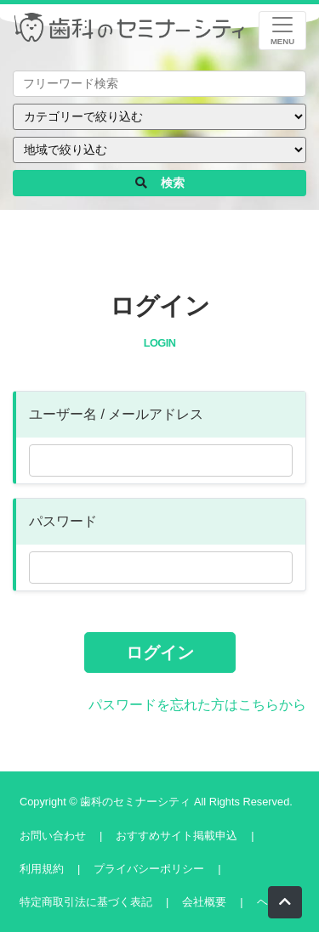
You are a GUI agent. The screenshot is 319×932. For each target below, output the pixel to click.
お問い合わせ (53, 835)
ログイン (160, 652)
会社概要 (204, 901)
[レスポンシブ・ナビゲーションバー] (282, 30)
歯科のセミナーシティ (137, 801)
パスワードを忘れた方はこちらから (197, 705)
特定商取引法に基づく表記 (86, 901)
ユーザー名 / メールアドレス (116, 414)
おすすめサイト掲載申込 (176, 835)
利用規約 (42, 868)
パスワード (63, 521)
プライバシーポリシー (149, 868)
